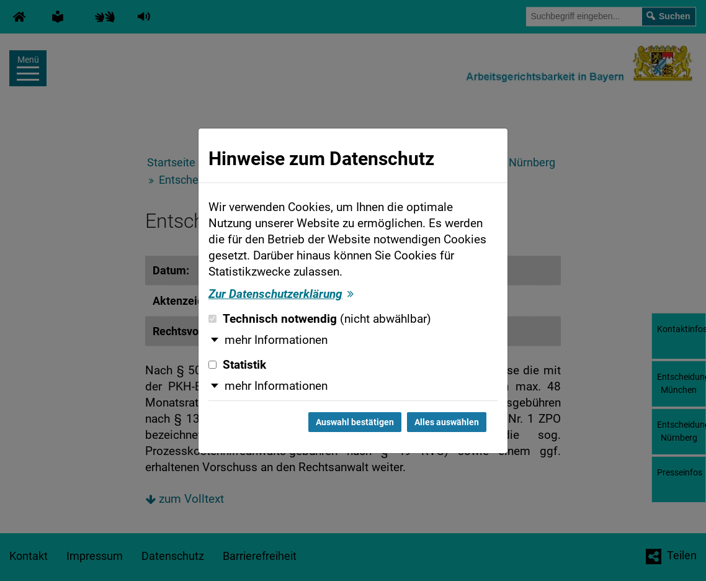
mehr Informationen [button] (276, 340)
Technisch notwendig (319, 319)
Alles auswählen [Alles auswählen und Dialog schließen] (446, 422)
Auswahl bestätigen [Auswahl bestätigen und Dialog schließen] (355, 422)
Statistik (237, 365)
